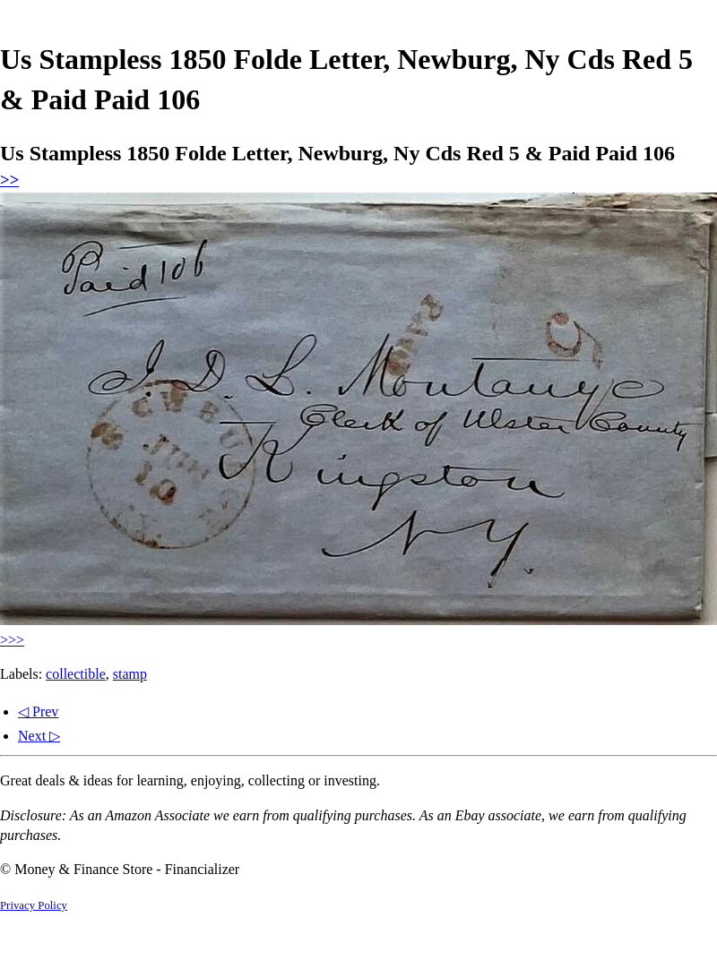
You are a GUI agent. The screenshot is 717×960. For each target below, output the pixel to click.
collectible (76, 673)
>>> (12, 639)
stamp (130, 673)
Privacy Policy (33, 905)
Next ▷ (39, 735)
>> (9, 179)
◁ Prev (38, 711)
